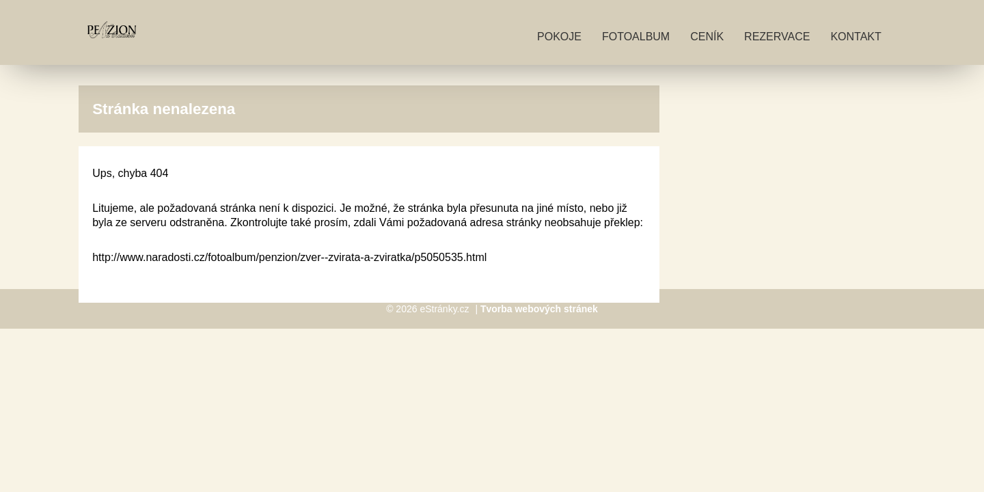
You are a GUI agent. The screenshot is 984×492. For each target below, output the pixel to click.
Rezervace (777, 36)
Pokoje (559, 36)
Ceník (707, 36)
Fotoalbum (636, 36)
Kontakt (855, 36)
